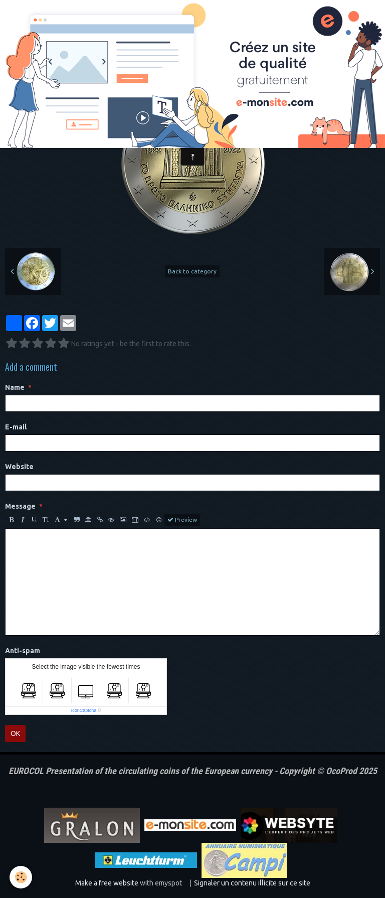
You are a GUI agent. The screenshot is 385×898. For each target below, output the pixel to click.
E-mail (16, 427)
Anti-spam (22, 651)
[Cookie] (21, 877)
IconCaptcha (84, 710)
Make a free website (106, 883)
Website (19, 467)
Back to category (192, 271)
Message (20, 506)
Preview (182, 519)
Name (15, 387)
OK (15, 733)
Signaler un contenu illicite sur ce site (252, 883)
